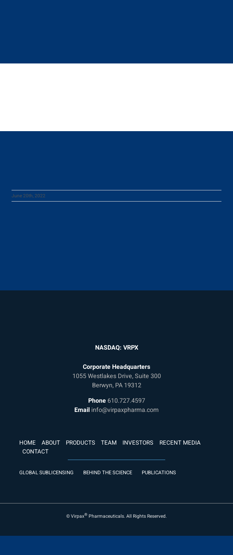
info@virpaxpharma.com (125, 410)
